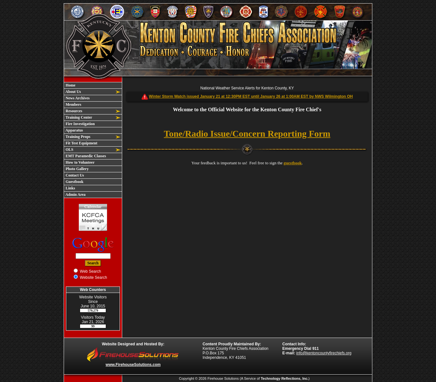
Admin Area (75, 194)
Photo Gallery (77, 169)
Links (70, 188)
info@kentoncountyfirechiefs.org (323, 353)
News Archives (77, 98)
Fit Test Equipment (81, 143)
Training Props (77, 136)
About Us (73, 91)
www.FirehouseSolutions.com (133, 364)
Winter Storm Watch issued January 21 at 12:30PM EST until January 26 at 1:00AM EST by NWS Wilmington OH (251, 96)
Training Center (78, 117)
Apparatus (74, 130)
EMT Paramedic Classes (85, 156)
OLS (69, 149)
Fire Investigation (80, 124)
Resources (73, 111)
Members (73, 104)
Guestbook (74, 181)
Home (70, 85)
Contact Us (74, 175)
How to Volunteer (80, 162)
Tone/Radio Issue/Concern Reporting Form (247, 134)
